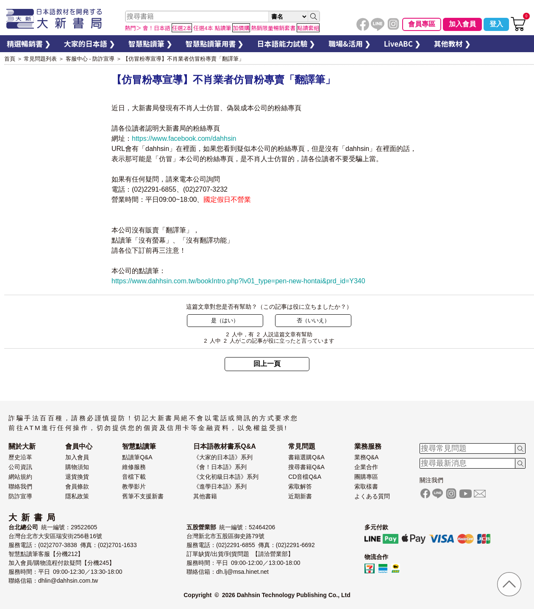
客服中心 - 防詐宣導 (90, 59)
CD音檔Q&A (304, 476)
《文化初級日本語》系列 (226, 476)
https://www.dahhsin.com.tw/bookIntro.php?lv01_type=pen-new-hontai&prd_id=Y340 (238, 281)
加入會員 (462, 24)
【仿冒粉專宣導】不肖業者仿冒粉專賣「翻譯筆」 (183, 59)
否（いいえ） (313, 320)
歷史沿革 (20, 457)
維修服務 (134, 467)
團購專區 (366, 476)
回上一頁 (267, 363)
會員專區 (421, 24)
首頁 (9, 59)
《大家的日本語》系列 (223, 457)
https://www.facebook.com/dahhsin (184, 138)
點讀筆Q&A (137, 457)
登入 (496, 24)
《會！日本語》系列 (220, 467)
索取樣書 (366, 486)
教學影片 (134, 486)
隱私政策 (77, 496)
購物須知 (77, 467)
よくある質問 (372, 496)
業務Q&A (366, 457)
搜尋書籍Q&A (306, 467)
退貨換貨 (77, 476)
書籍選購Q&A (306, 457)
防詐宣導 (20, 496)
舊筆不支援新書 (143, 496)
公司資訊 (20, 467)
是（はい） (225, 320)
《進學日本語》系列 (220, 486)
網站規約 (20, 476)
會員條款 (77, 486)
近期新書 (300, 496)
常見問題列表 (40, 59)
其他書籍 (205, 496)
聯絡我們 (20, 486)
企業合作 (366, 467)
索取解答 (300, 486)
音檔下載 (134, 476)
